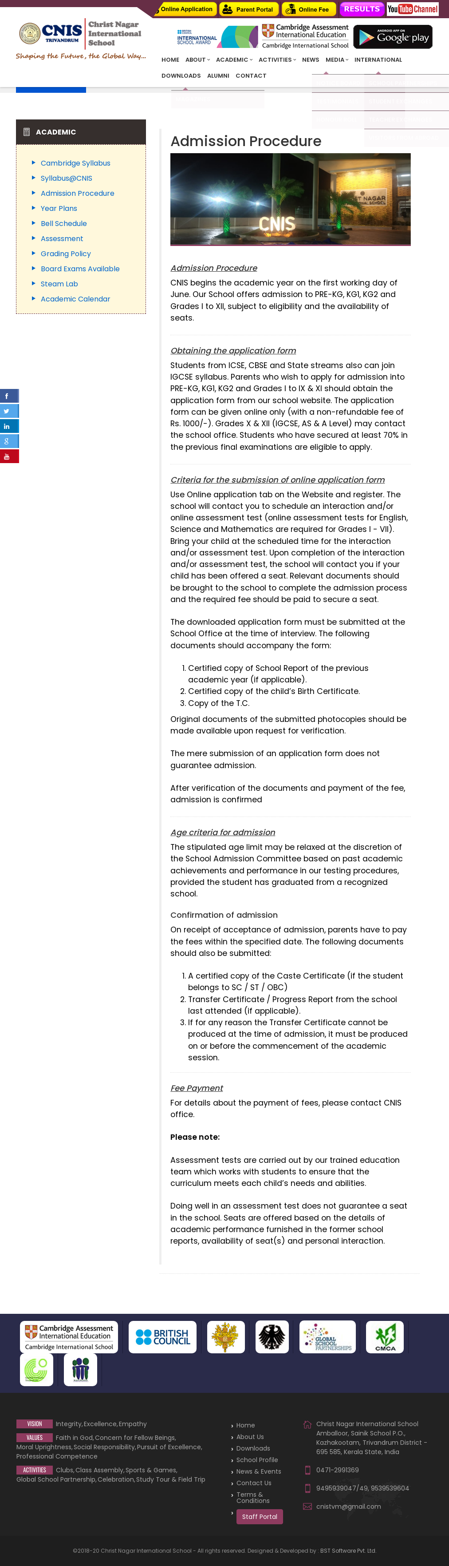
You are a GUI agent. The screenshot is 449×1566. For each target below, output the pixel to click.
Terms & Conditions (253, 1497)
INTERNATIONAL (378, 60)
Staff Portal (259, 1516)
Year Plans (59, 208)
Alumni (218, 75)
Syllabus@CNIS (66, 178)
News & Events (258, 1471)
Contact (251, 75)
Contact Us (254, 1483)
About (197, 60)
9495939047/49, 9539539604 (362, 1488)
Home (170, 60)
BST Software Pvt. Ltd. (348, 1550)
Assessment (62, 239)
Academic (234, 60)
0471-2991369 (337, 1470)
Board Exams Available (80, 269)
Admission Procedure (77, 193)
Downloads (181, 75)
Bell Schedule (64, 223)
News (310, 60)
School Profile (257, 1459)
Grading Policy (66, 254)
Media (337, 60)
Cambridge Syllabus (75, 163)
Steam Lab (59, 284)
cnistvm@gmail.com (348, 1506)
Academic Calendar (75, 299)
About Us (250, 1436)
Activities (277, 60)
